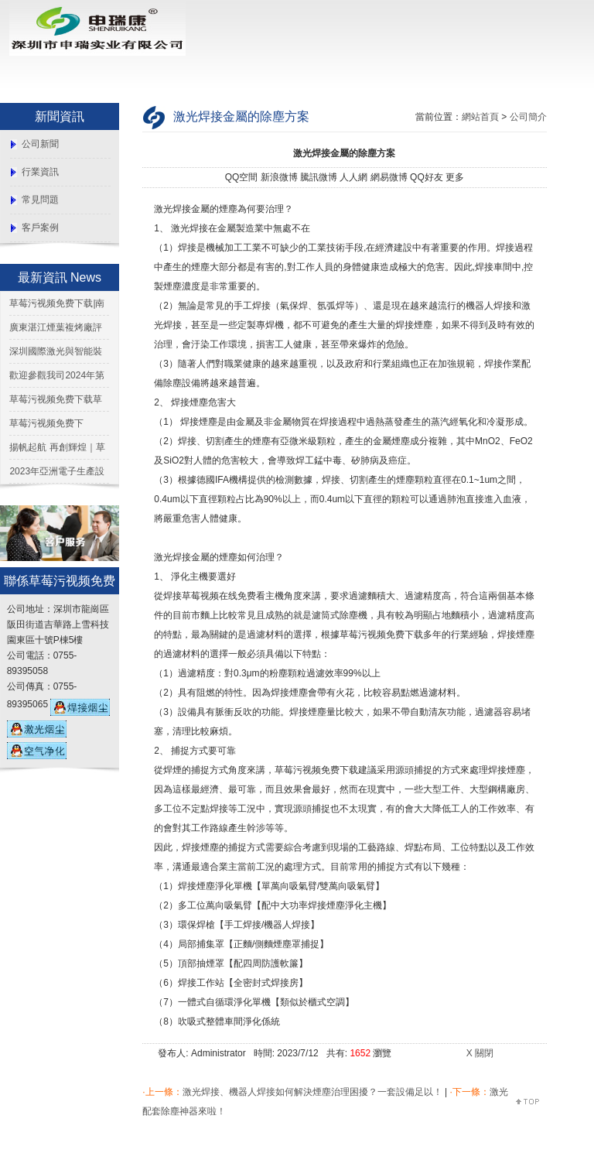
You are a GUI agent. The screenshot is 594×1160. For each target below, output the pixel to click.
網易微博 (389, 177)
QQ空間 (241, 177)
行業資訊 (40, 171)
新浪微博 (279, 177)
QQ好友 (426, 177)
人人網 (353, 177)
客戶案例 (40, 227)
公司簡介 (528, 116)
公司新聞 (40, 144)
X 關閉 (479, 1053)
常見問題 (40, 199)
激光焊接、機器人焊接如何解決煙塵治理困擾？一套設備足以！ (312, 1091)
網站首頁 (480, 116)
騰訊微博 (318, 177)
